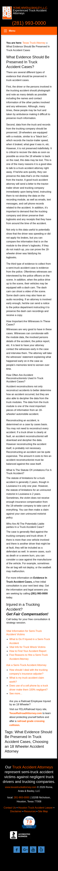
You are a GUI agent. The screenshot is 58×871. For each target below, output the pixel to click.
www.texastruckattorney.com (20, 787)
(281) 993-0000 (29, 23)
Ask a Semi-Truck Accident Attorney (26, 665)
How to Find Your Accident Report (27, 651)
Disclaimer (16, 811)
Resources (30, 811)
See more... (15, 693)
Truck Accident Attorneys (32, 767)
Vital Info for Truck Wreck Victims (27, 647)
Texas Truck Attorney (34, 43)
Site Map (43, 811)
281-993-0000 (21, 797)
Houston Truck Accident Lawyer (35, 807)
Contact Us (10, 807)
